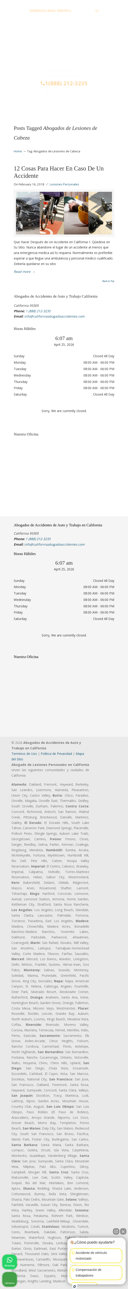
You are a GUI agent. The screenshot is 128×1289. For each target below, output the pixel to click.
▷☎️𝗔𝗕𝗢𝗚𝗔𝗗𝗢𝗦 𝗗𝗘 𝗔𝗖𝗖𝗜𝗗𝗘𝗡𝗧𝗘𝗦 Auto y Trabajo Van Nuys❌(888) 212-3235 (64, 49)
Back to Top (108, 281)
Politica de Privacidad (56, 753)
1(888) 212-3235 (64, 83)
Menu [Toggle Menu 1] (21, 106)
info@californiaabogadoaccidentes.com (64, 18)
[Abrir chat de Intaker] (74, 1286)
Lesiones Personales (64, 184)
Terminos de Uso (24, 753)
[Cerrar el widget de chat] (123, 1231)
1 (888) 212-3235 (83, 10)
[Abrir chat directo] (116, 1231)
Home (18, 151)
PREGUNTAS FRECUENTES (64, 3)
